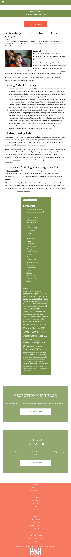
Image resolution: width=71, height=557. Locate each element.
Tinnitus (29, 273)
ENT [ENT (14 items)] (37, 324)
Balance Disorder (32, 220)
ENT (28, 236)
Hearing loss (30, 249)
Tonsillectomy (31, 275)
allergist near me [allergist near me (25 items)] (31, 301)
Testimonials (35, 519)
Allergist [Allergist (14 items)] (31, 299)
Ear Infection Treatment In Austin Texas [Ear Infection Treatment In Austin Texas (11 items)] (33, 319)
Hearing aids (37, 51)
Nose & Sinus (35, 500)
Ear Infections (31, 230)
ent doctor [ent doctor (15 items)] (28, 328)
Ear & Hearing (35, 498)
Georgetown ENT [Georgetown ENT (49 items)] (31, 349)
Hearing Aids (11, 37)
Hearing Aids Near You (11, 45)
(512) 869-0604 (35, 12)
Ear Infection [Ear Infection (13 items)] (30, 314)
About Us (35, 487)
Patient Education (35, 525)
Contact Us (35, 528)
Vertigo (29, 281)
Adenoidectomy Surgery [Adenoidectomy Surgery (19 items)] (30, 294)
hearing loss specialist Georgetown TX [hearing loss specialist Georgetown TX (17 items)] (36, 357)
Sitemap (36, 541)
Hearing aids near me (57, 43)
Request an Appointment (35, 15)
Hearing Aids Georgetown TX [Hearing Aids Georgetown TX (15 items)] (31, 352)
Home (35, 484)
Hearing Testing (32, 252)
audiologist (16, 160)
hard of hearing (16, 78)
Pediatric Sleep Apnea (33, 262)
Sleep (35, 506)
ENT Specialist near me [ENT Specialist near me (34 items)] (32, 346)
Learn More (35, 411)
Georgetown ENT (12, 171)
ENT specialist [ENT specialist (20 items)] (30, 339)
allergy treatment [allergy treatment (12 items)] (28, 303)
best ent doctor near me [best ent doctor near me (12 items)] (40, 306)
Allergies (35, 509)
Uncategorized (31, 278)
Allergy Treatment (32, 217)
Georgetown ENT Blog (35, 395)
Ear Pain (29, 233)
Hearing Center (31, 246)
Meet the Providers (35, 490)
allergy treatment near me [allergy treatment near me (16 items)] (40, 303)
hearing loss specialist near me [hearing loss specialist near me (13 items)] (30, 359)
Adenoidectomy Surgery (34, 209)
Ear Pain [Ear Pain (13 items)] (33, 324)
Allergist (29, 214)
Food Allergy (31, 238)
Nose (28, 257)
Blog (35, 516)
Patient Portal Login (35, 24)
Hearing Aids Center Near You (23, 43)
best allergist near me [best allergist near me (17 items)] (29, 306)
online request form (23, 191)
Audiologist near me (36, 41)
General (29, 241)
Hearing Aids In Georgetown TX (42, 43)
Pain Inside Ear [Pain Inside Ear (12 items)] (37, 368)
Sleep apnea (30, 265)
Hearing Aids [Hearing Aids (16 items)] (43, 349)
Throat (29, 270)
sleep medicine (31, 268)
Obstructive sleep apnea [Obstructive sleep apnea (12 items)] (33, 366)
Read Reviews (35, 522)
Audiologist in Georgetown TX (21, 41)
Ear (28, 225)
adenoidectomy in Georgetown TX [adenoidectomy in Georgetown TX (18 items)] (33, 291)
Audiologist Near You (49, 41)
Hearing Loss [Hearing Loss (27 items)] (33, 354)
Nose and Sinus (31, 260)
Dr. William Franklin (35, 185)
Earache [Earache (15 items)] (25, 314)
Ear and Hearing (32, 228)
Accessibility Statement (35, 535)
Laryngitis (30, 254)
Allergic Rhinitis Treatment (35, 212)
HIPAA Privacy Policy (35, 538)
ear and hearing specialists (19, 185)
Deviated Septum (32, 222)
